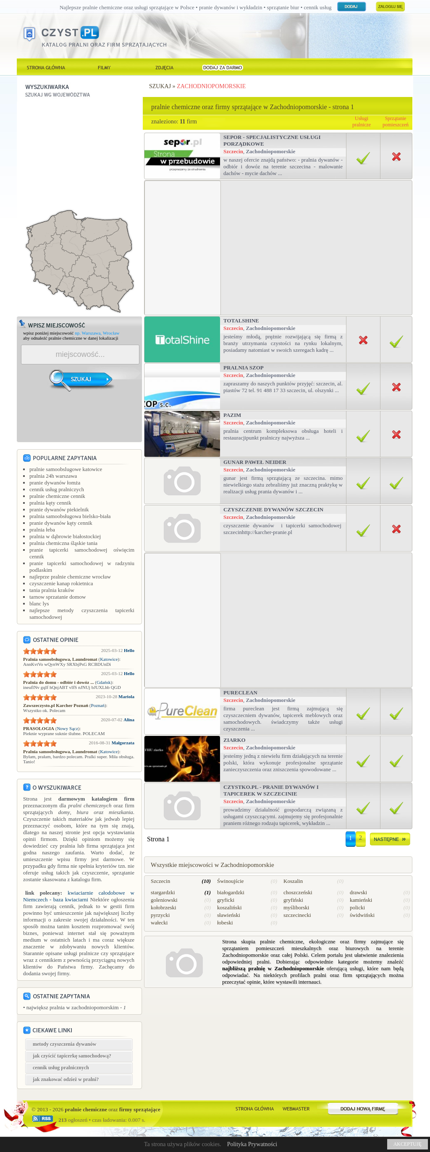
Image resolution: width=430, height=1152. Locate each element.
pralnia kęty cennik (50, 503)
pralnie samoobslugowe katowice (65, 469)
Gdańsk (104, 682)
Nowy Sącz (67, 728)
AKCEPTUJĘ (407, 1144)
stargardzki (163, 892)
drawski (358, 892)
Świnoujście (230, 881)
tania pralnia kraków (51, 590)
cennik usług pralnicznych (61, 1068)
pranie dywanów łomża (54, 482)
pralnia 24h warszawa (53, 476)
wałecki (159, 922)
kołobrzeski (163, 907)
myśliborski (296, 907)
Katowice (109, 659)
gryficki (225, 900)
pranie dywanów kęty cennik (60, 523)
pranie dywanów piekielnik (59, 509)
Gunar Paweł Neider (254, 462)
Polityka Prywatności (252, 1144)
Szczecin (233, 151)
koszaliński (229, 907)
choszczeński (297, 892)
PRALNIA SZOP (243, 367)
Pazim (232, 415)
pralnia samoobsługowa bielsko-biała (70, 516)
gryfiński (293, 900)
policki (357, 907)
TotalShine (241, 320)
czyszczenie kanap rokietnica (61, 583)
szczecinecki (297, 915)
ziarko (234, 740)
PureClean (240, 692)
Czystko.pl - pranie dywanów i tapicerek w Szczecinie (271, 790)
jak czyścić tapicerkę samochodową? (72, 1056)
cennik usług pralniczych (56, 489)
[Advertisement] (80, 154)
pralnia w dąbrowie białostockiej (65, 536)
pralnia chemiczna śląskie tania (63, 543)
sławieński (228, 915)
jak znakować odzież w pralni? (66, 1079)
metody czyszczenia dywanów (64, 1044)
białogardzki (230, 892)
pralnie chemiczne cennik (57, 496)
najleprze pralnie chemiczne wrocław (70, 576)
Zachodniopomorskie (211, 86)
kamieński (361, 900)
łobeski (225, 922)
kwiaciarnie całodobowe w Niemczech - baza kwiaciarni (78, 896)
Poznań (98, 705)
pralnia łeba (42, 529)
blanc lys (39, 603)
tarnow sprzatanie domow (57, 597)
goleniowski (164, 900)
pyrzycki (160, 915)
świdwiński (362, 915)
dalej (390, 840)
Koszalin (293, 881)
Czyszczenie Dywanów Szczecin (273, 509)
